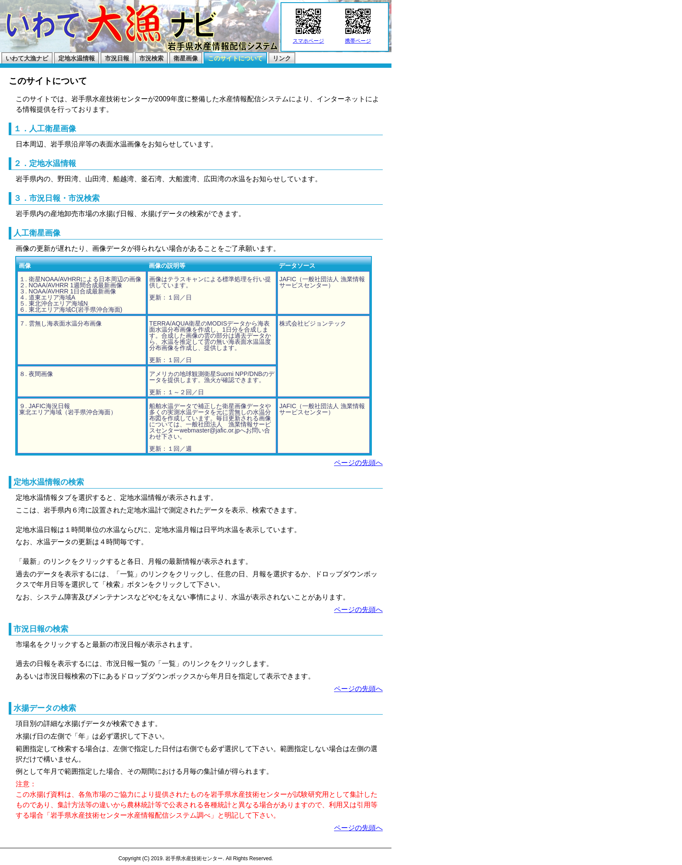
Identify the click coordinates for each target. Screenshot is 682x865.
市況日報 (117, 58)
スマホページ (308, 38)
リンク (282, 58)
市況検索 (151, 58)
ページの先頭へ (358, 462)
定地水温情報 (76, 58)
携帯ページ (358, 38)
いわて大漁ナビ (27, 58)
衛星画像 (186, 58)
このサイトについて (235, 58)
